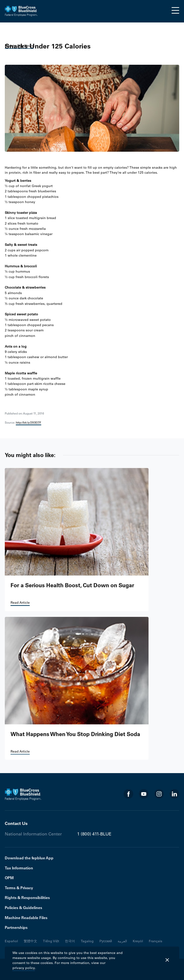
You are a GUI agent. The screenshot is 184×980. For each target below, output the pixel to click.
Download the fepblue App (29, 858)
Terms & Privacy (19, 887)
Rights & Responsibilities (27, 897)
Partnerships (16, 927)
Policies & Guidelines (23, 907)
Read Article (20, 602)
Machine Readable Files (26, 917)
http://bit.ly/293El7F (28, 422)
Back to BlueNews (19, 45)
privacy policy (23, 968)
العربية (122, 941)
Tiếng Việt (51, 941)
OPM (9, 877)
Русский (105, 941)
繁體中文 (30, 941)
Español (11, 941)
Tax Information (19, 868)
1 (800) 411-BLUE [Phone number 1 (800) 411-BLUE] (94, 834)
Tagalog (87, 941)
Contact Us (16, 823)
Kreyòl (138, 941)
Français (155, 941)
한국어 (70, 941)
